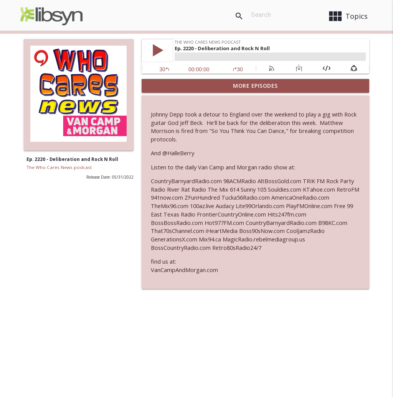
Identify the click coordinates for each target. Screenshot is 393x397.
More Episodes (255, 85)
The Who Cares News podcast (59, 167)
